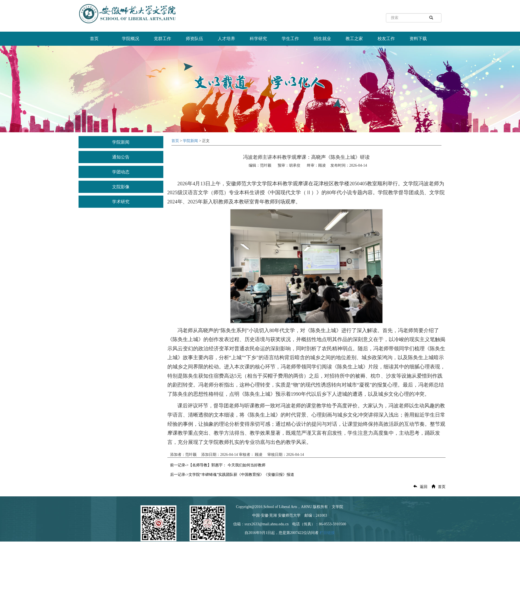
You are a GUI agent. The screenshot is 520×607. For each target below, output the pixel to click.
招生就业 (322, 38)
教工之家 (354, 38)
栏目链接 (327, 533)
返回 (419, 487)
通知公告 (120, 157)
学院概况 (130, 38)
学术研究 (120, 201)
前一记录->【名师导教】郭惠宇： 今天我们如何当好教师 (217, 465)
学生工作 (290, 38)
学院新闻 (120, 142)
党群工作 (162, 38)
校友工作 (386, 38)
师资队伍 (194, 38)
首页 (94, 38)
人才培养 (226, 38)
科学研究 (258, 38)
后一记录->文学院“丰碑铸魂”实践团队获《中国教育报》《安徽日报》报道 (232, 475)
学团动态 (120, 172)
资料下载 (418, 38)
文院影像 (120, 186)
